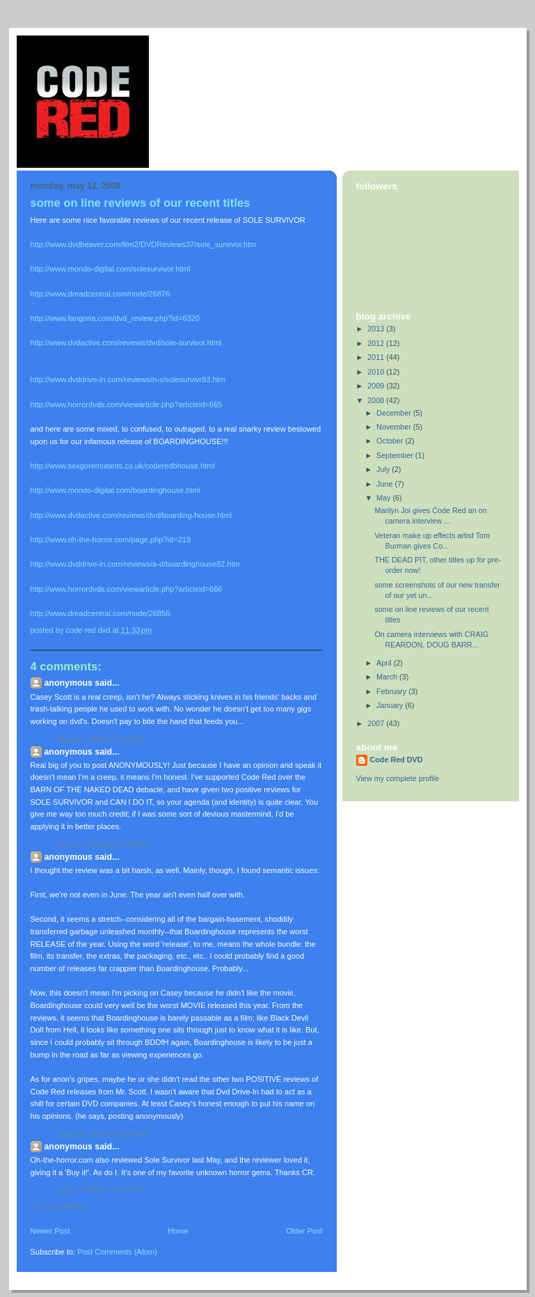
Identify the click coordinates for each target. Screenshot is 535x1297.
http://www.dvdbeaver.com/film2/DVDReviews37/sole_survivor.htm (144, 244)
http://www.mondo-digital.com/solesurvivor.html (111, 269)
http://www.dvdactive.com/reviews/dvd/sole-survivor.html (126, 342)
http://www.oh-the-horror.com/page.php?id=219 (111, 539)
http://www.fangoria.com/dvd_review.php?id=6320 (115, 318)
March (387, 677)
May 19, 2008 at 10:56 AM (102, 1134)
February (392, 691)
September (395, 455)
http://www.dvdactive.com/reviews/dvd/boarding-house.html (131, 515)
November (394, 427)
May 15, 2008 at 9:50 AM (100, 739)
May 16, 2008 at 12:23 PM (102, 844)
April (385, 663)
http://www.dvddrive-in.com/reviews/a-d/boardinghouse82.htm (135, 564)
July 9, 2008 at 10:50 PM (100, 1190)
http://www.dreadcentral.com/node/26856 (100, 613)
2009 (376, 386)
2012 (376, 343)
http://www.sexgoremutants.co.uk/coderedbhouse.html (123, 466)
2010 (376, 372)
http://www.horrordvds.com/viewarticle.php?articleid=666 (127, 589)
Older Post (304, 1231)
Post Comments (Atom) (117, 1252)
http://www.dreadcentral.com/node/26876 (100, 294)
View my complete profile (398, 778)
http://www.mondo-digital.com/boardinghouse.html (115, 490)
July (384, 469)
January (390, 705)
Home (178, 1231)
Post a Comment (59, 1206)
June (385, 484)
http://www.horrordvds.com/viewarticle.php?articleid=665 (127, 404)
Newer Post (50, 1231)
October (390, 441)
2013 (376, 328)
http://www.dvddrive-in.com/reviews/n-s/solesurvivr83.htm (128, 379)
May (384, 498)
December (394, 413)
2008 (376, 400)
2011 (376, 357)
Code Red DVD (396, 759)
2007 (376, 723)
